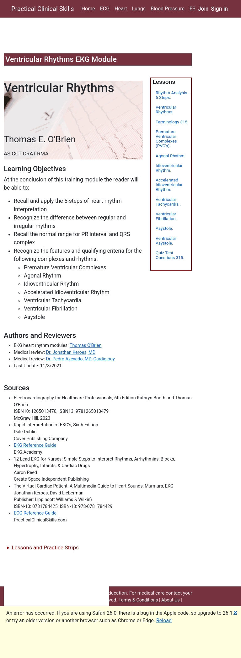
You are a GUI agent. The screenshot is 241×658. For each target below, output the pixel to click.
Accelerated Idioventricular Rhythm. (169, 184)
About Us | (171, 600)
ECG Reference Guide (35, 513)
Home (88, 9)
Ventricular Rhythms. (166, 109)
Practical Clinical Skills (42, 9)
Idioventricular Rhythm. (169, 168)
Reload (164, 620)
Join (203, 9)
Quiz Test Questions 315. (170, 255)
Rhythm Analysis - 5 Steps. (173, 95)
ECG (105, 9)
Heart (121, 9)
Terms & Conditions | (140, 600)
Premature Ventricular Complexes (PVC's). (166, 138)
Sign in (219, 9)
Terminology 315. (172, 121)
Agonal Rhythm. (171, 155)
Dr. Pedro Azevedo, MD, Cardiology (80, 359)
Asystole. (164, 228)
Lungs (139, 9)
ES (192, 9)
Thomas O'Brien (86, 345)
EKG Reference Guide (35, 445)
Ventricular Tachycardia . (168, 202)
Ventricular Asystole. (166, 240)
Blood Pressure (168, 9)
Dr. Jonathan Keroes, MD (71, 352)
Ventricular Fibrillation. (166, 216)
